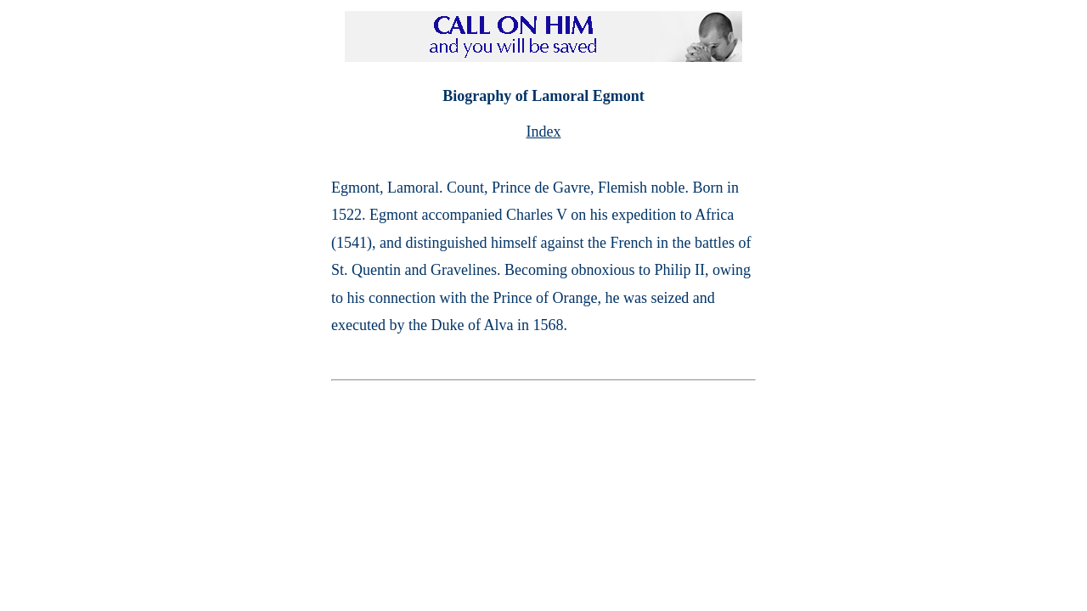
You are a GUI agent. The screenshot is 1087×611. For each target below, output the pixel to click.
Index (544, 131)
